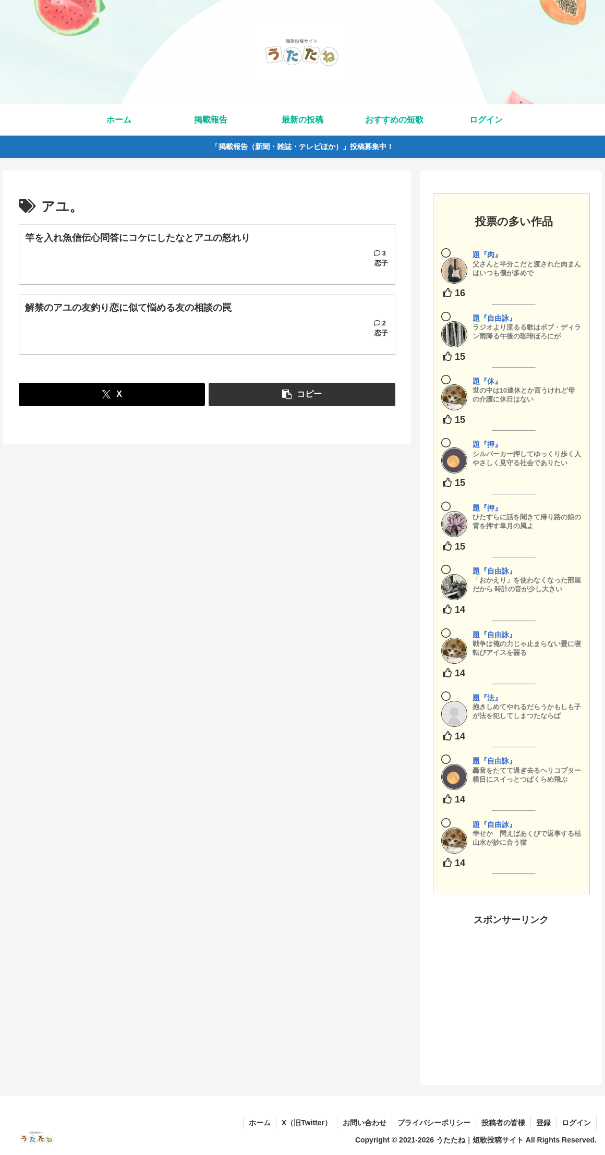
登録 (543, 1122)
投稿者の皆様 (503, 1122)
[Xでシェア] (112, 394)
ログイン (576, 1122)
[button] (302, 394)
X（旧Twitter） (307, 1122)
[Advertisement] (511, 993)
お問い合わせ (364, 1122)
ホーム (260, 1122)
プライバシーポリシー (433, 1122)
